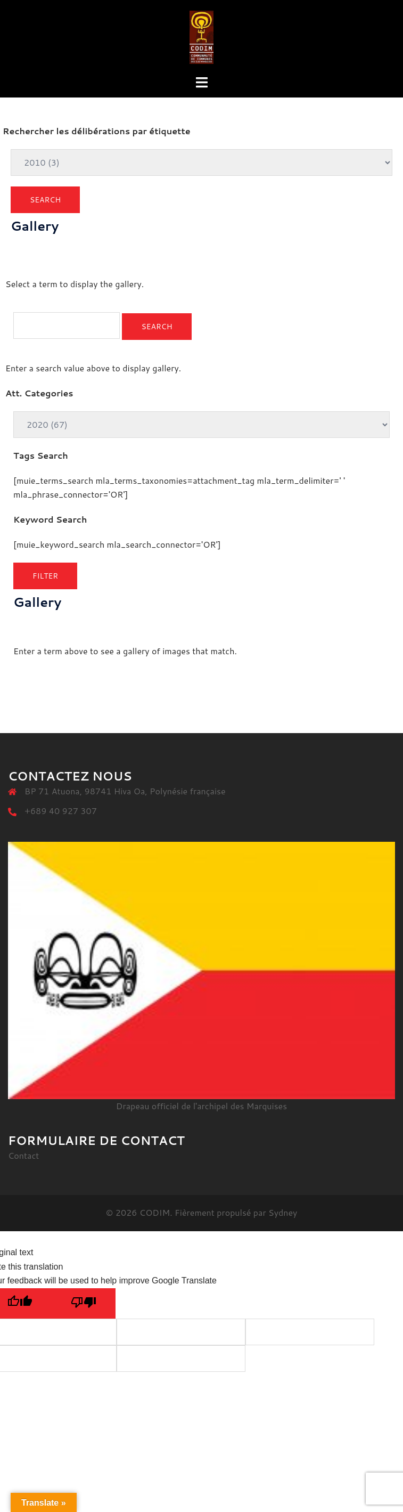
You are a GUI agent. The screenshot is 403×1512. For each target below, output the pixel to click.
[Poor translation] (84, 1303)
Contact (23, 1155)
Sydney (282, 1212)
